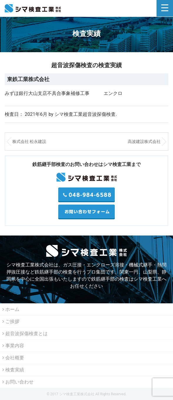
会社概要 (13, 358)
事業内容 (13, 345)
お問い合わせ (18, 382)
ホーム (10, 309)
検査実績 (13, 370)
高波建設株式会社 (144, 141)
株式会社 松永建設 (29, 141)
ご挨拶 (10, 321)
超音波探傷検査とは (25, 333)
